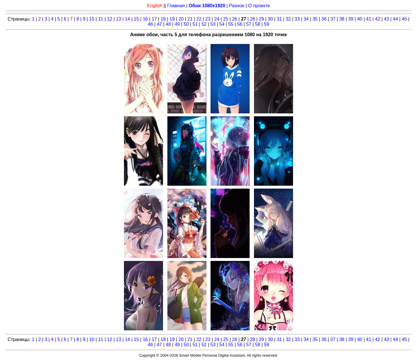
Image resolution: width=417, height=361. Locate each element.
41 (368, 18)
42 (377, 18)
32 (288, 18)
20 (181, 18)
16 (145, 18)
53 (213, 24)
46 (150, 24)
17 (154, 18)
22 (199, 18)
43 (386, 18)
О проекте (259, 5)
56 (239, 24)
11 (100, 18)
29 (261, 18)
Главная (176, 5)
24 (217, 18)
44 (395, 18)
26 (234, 18)
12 (109, 18)
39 (350, 18)
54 (221, 24)
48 (168, 24)
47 (159, 24)
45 (404, 18)
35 (315, 18)
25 (225, 18)
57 (248, 24)
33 (297, 18)
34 (306, 18)
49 (177, 24)
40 (359, 18)
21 (190, 18)
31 (279, 18)
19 (172, 18)
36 (324, 18)
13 (118, 18)
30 (270, 18)
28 (252, 18)
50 (186, 24)
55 (230, 24)
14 (127, 18)
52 (204, 24)
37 (333, 18)
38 (341, 18)
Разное (236, 5)
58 (257, 24)
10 (91, 18)
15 (136, 18)
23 (208, 18)
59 (266, 24)
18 (163, 18)
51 (195, 24)
